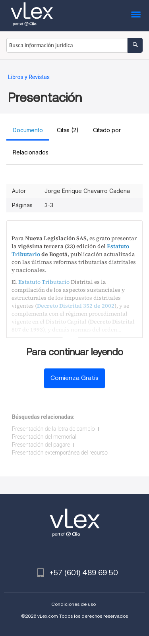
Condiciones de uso (73, 604)
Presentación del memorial (44, 437)
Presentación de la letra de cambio (53, 429)
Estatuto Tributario (44, 282)
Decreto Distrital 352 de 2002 (75, 306)
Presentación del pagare (41, 444)
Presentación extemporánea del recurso (60, 452)
